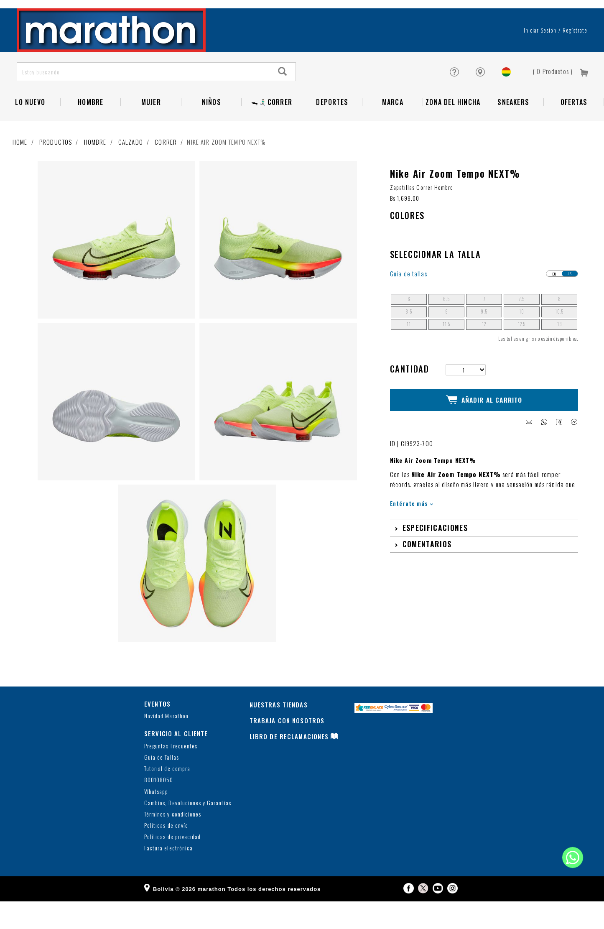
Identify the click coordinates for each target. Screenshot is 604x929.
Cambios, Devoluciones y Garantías (187, 830)
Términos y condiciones (172, 842)
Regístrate (575, 58)
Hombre (90, 130)
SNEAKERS (513, 130)
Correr (166, 169)
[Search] (283, 99)
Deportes (332, 130)
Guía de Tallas (161, 785)
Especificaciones (435, 550)
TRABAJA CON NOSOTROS (287, 748)
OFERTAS (574, 130)
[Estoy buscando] (144, 100)
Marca (392, 130)
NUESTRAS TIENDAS (279, 732)
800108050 (158, 808)
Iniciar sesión (540, 58)
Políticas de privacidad (172, 864)
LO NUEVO (30, 130)
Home (20, 169)
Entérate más (411, 526)
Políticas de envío (166, 853)
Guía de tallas (408, 301)
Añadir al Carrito (484, 425)
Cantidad (409, 396)
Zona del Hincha (453, 130)
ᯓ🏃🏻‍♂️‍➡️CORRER (271, 130)
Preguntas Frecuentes (170, 773)
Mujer (151, 130)
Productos (55, 169)
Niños (211, 130)
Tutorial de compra (167, 796)
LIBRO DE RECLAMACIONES (289, 763)
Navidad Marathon (166, 744)
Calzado (130, 169)
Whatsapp (156, 819)
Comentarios (427, 566)
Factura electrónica (168, 876)
